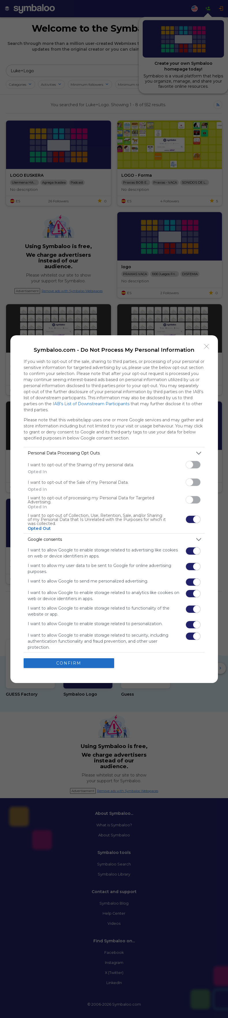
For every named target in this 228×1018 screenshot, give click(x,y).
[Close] (206, 346)
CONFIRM (68, 663)
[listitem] (114, 453)
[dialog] (114, 509)
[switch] (193, 465)
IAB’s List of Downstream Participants (91, 403)
